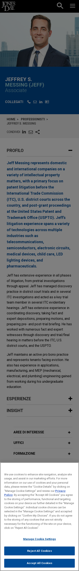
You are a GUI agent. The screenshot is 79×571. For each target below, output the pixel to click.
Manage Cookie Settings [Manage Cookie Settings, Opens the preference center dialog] (39, 542)
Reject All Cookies (39, 554)
